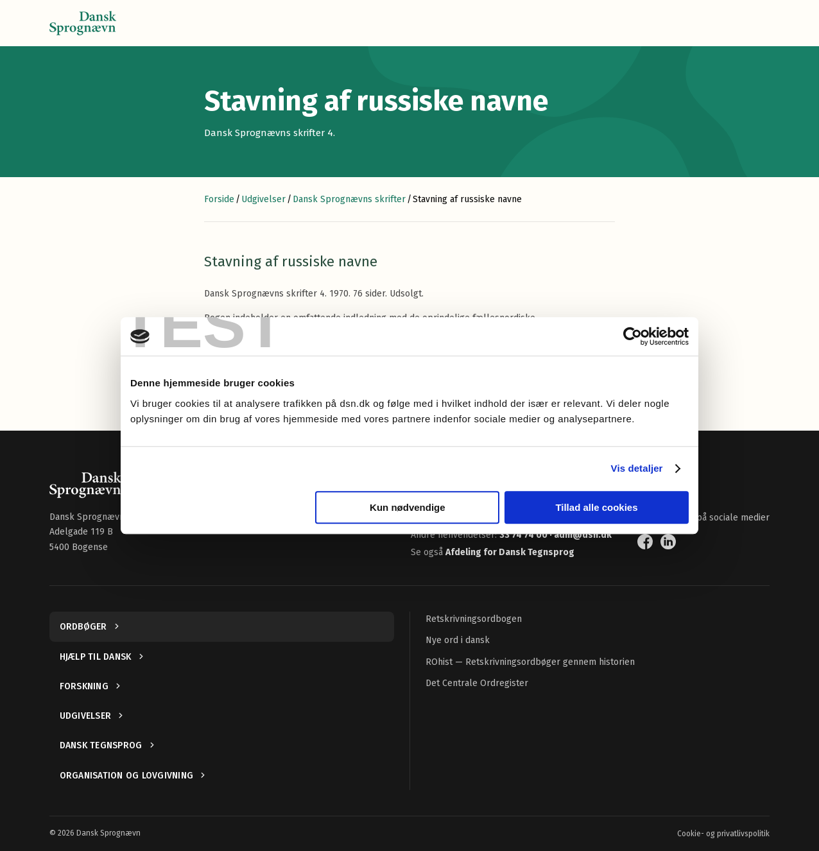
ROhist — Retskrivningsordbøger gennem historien (530, 662)
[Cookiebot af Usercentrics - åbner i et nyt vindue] (632, 336)
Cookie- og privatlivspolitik (723, 833)
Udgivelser (263, 199)
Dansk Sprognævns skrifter (349, 199)
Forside (219, 199)
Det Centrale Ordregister (477, 683)
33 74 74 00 (524, 534)
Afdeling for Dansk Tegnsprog (509, 552)
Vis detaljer (637, 468)
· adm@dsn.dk (580, 534)
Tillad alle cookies (596, 507)
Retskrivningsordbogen (474, 619)
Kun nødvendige (407, 507)
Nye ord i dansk (458, 640)
